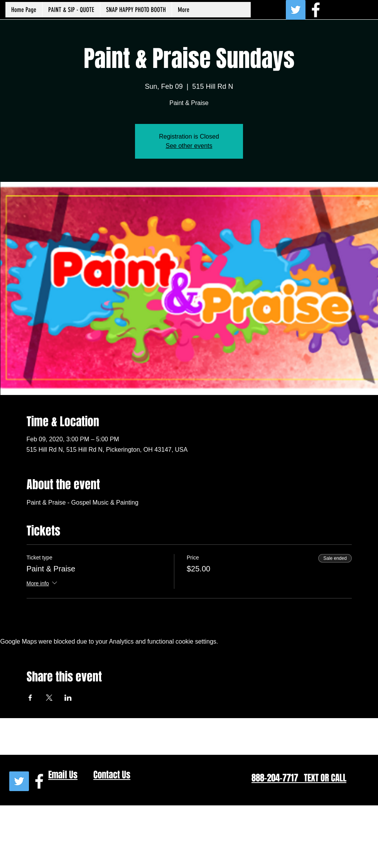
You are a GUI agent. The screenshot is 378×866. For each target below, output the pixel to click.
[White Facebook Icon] (316, 10)
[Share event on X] (49, 698)
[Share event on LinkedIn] (68, 698)
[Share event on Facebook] (30, 698)
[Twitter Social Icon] (295, 10)
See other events (189, 145)
